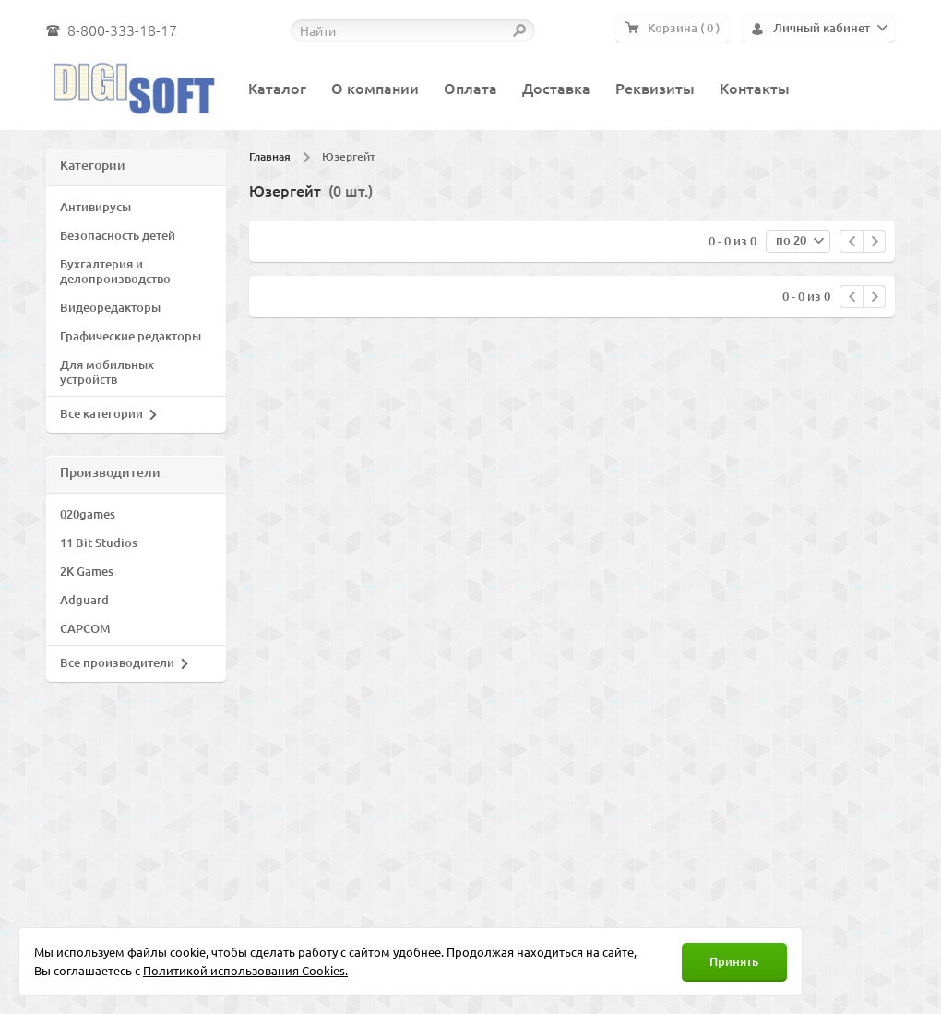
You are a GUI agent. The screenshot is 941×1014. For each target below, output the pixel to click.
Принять (733, 961)
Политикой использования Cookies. (245, 970)
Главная (270, 156)
